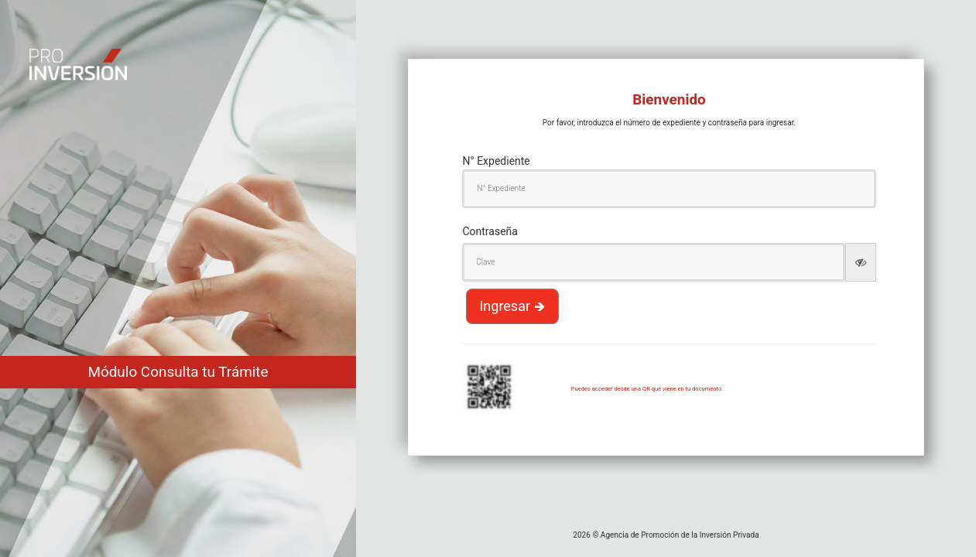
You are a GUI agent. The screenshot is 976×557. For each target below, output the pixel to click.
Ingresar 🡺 (512, 306)
